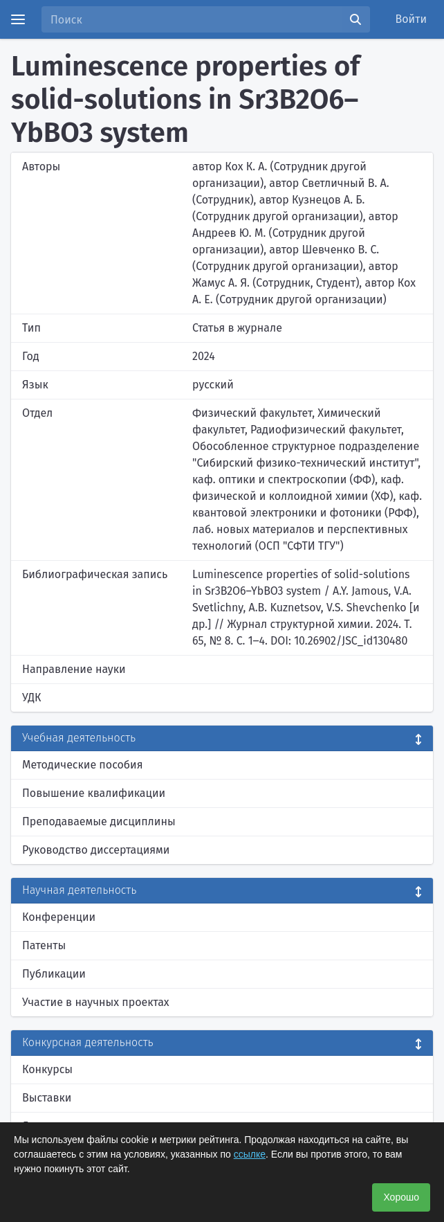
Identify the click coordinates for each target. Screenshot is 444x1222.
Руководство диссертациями (95, 849)
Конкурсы (47, 1069)
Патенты (44, 945)
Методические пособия (82, 764)
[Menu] (18, 19)
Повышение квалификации (93, 793)
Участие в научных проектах (95, 1002)
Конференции (58, 917)
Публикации (54, 973)
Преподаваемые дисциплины (99, 821)
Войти (411, 19)
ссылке (250, 1154)
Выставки (46, 1097)
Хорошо (401, 1197)
